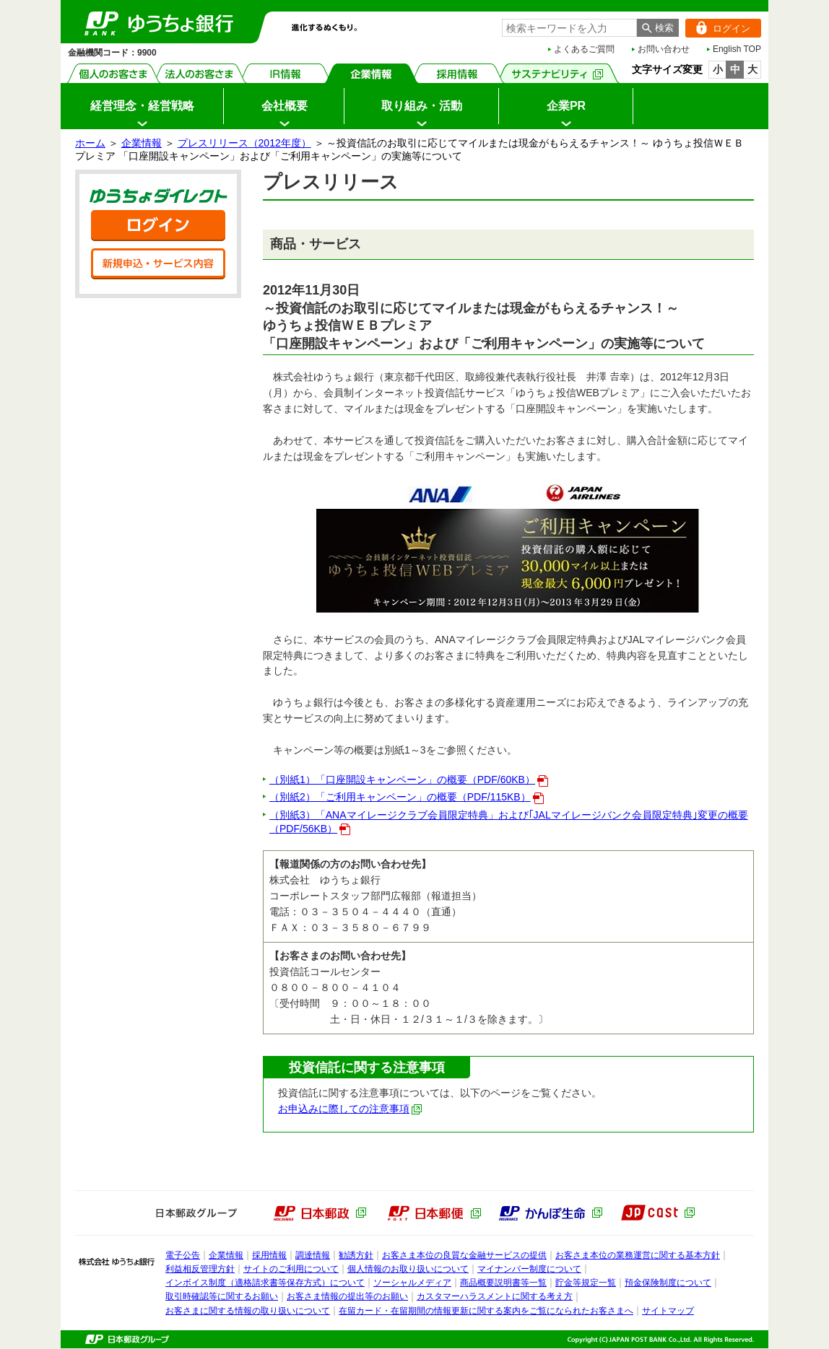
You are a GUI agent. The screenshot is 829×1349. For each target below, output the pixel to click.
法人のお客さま (199, 73)
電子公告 (182, 1255)
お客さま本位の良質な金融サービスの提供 (464, 1255)
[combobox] (569, 28)
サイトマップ (668, 1311)
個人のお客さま (113, 73)
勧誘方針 (356, 1255)
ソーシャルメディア (412, 1283)
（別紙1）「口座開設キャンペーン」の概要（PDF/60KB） (408, 779)
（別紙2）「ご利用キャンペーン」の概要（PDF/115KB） (406, 797)
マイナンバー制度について (529, 1269)
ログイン (717, 28)
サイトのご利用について (291, 1269)
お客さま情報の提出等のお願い (347, 1296)
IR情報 (285, 73)
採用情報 (457, 73)
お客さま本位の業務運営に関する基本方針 (637, 1255)
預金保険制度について (668, 1283)
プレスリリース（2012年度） (244, 143)
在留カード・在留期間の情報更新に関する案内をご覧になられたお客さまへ (486, 1311)
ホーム (90, 143)
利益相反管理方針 (200, 1269)
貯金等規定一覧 (585, 1283)
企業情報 (371, 73)
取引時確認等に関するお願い (221, 1296)
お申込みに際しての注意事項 (350, 1108)
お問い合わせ (664, 49)
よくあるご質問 (584, 49)
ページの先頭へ (0, 1348)
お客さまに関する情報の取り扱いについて (247, 1311)
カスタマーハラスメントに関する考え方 (495, 1296)
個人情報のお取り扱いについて (408, 1269)
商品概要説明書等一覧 (503, 1283)
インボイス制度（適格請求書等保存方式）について (265, 1283)
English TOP (737, 49)
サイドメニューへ (0, 0)
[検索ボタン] (658, 28)
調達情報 (312, 1255)
